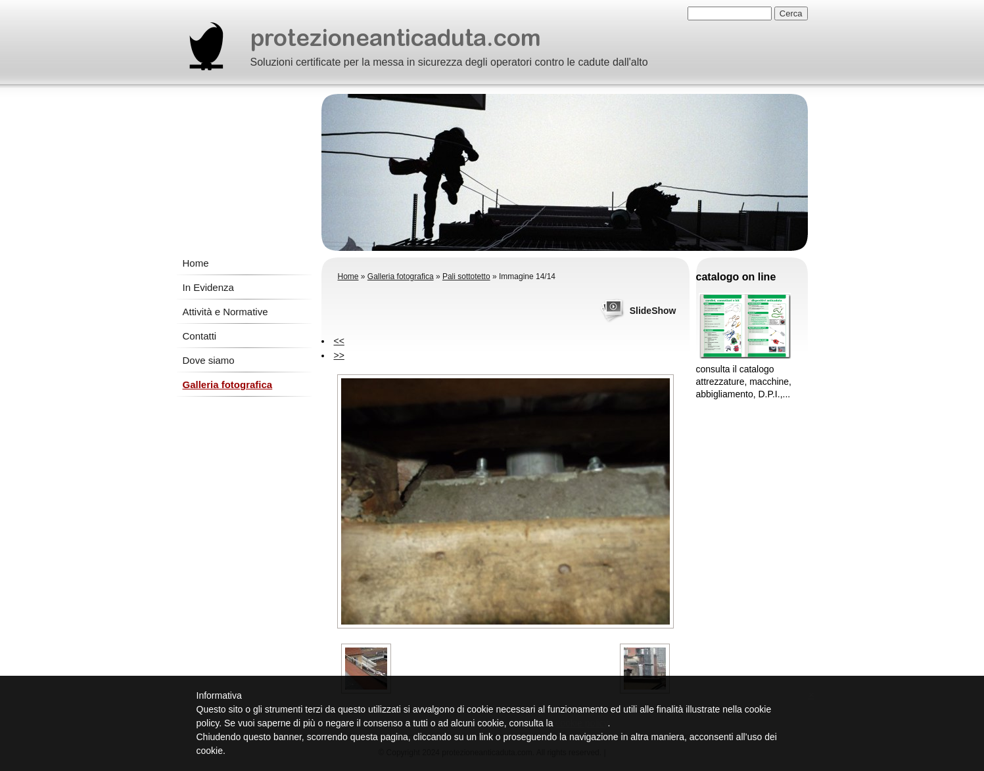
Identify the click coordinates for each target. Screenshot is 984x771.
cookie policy (581, 723)
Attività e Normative (225, 311)
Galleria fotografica (228, 384)
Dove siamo (209, 360)
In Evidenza (208, 287)
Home (196, 263)
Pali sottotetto (466, 276)
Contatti (200, 335)
